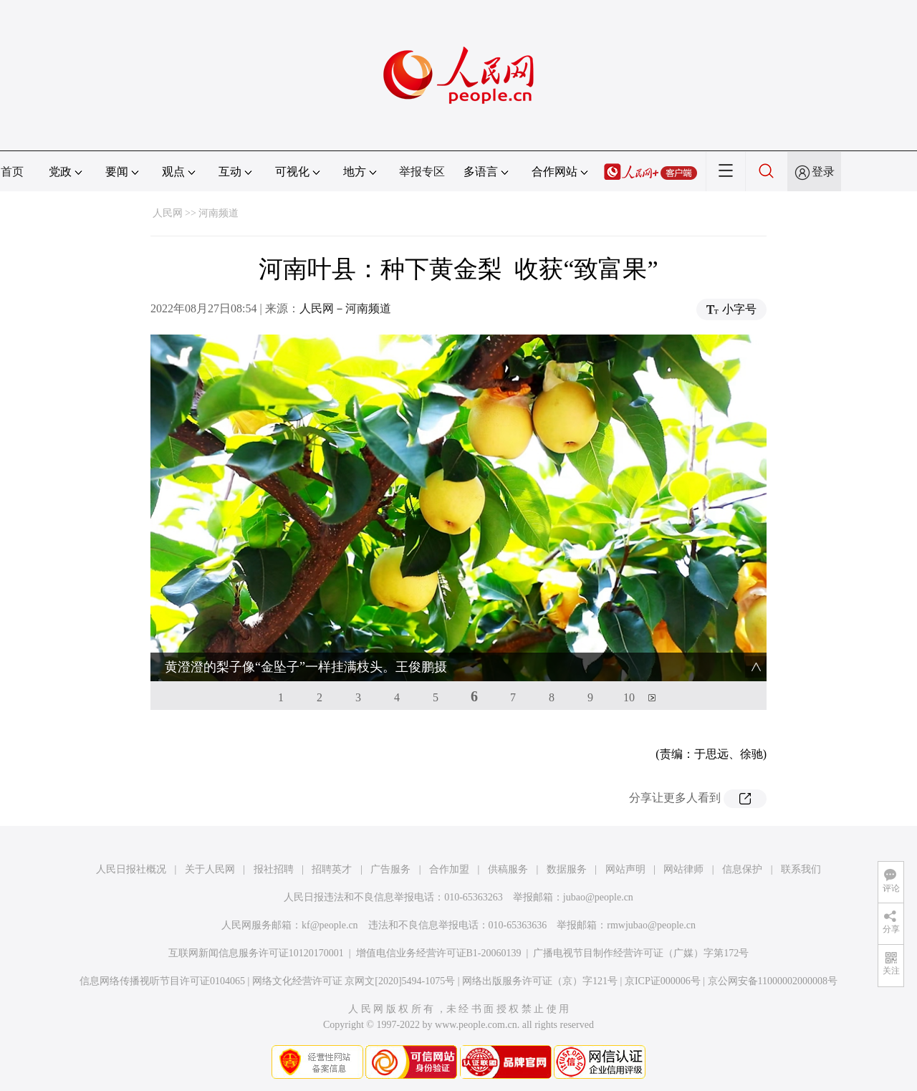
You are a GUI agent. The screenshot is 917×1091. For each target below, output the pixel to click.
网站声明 (625, 869)
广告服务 (390, 869)
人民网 (168, 213)
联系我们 (801, 869)
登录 (823, 171)
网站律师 (683, 869)
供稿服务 (508, 869)
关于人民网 (210, 869)
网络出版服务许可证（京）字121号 (540, 981)
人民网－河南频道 (345, 308)
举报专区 (422, 171)
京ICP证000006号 (663, 981)
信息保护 (742, 869)
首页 (12, 171)
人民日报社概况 (131, 869)
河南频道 (218, 213)
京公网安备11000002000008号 (772, 981)
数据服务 (567, 869)
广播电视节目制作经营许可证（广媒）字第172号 (641, 953)
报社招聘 (274, 869)
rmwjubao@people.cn (651, 925)
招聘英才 (332, 869)
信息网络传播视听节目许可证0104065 (162, 981)
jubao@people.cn (598, 897)
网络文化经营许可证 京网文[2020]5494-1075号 (354, 981)
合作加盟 (449, 869)
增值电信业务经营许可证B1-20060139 (439, 953)
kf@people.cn (330, 925)
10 (629, 697)
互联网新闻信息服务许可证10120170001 (256, 953)
